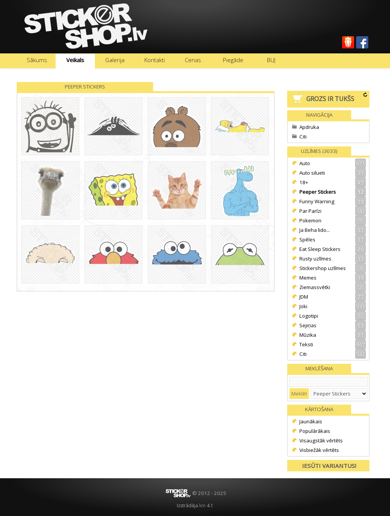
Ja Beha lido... (332, 230)
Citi (303, 136)
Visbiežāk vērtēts (319, 450)
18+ (332, 182)
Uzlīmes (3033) (319, 151)
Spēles (332, 239)
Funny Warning (332, 201)
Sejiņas (332, 325)
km (202, 505)
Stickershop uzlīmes (332, 268)
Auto (332, 163)
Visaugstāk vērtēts (321, 440)
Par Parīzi (332, 210)
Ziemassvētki (332, 287)
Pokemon (332, 220)
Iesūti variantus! (329, 465)
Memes (332, 277)
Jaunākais (310, 421)
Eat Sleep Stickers (332, 249)
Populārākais (314, 431)
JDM (332, 296)
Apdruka (309, 127)
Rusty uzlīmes (332, 258)
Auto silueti (332, 172)
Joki (332, 306)
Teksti (332, 344)
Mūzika (332, 334)
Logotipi (332, 315)
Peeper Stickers (332, 191)
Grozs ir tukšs (330, 99)
